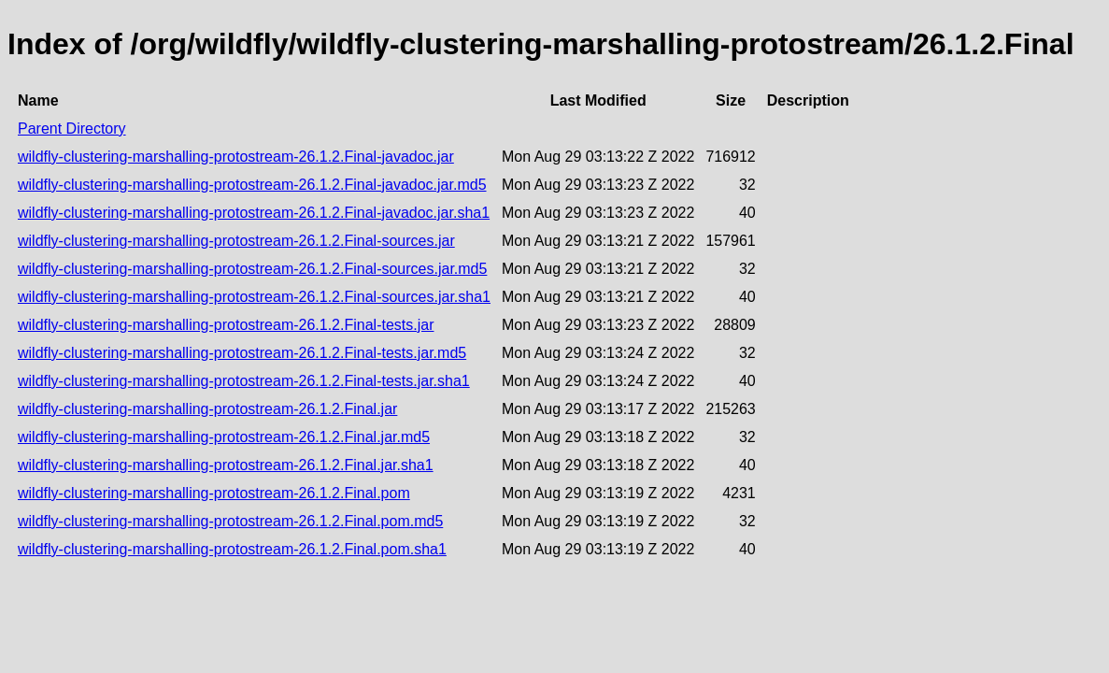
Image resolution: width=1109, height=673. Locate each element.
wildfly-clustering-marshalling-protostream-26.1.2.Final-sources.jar (236, 241)
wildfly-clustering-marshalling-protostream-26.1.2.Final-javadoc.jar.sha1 (254, 213)
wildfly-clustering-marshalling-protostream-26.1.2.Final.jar (207, 409)
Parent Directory (72, 128)
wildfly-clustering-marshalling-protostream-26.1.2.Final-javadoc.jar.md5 (252, 185)
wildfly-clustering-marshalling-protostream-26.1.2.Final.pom (214, 493)
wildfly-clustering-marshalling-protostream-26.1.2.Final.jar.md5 (224, 437)
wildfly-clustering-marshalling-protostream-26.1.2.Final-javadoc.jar (236, 157)
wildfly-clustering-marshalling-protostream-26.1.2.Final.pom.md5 (230, 521)
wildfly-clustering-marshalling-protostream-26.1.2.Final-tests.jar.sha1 (244, 381)
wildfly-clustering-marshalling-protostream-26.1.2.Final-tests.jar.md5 (242, 353)
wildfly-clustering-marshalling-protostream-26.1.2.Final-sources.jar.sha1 (254, 297)
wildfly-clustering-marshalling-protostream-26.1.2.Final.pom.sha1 (232, 549)
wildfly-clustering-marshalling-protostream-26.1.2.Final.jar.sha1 (226, 465)
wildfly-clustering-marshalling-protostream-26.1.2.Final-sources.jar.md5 (252, 269)
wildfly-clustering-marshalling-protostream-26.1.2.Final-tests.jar (226, 325)
